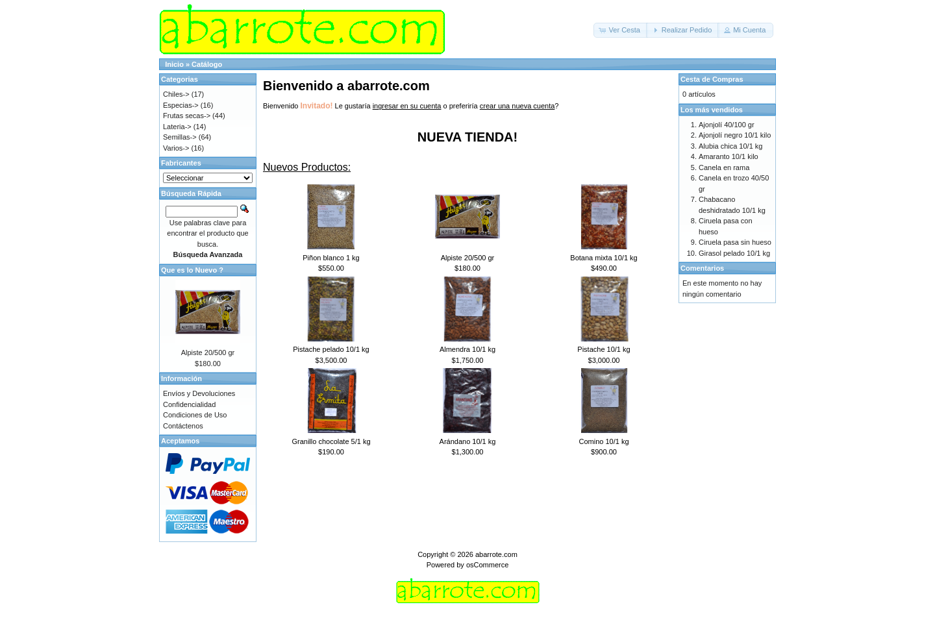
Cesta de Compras (711, 79)
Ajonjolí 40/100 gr (726, 125)
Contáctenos (183, 426)
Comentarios (702, 268)
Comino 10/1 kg (604, 441)
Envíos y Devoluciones (199, 393)
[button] (620, 30)
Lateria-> (177, 126)
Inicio (174, 64)
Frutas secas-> (186, 115)
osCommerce (487, 565)
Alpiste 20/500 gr (468, 258)
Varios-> (176, 148)
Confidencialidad (189, 404)
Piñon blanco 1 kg (331, 258)
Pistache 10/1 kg (603, 349)
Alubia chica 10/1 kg (730, 146)
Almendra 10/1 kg (467, 349)
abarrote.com (496, 554)
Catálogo (207, 64)
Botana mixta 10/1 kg (603, 258)
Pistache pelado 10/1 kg (331, 349)
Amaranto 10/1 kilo (728, 156)
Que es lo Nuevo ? (192, 270)
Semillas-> (180, 137)
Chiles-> (176, 94)
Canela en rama (724, 167)
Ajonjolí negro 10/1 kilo (735, 135)
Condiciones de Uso (195, 415)
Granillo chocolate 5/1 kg (331, 441)
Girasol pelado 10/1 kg (734, 253)
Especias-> (181, 105)
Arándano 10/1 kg (468, 441)
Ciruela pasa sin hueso (735, 242)
